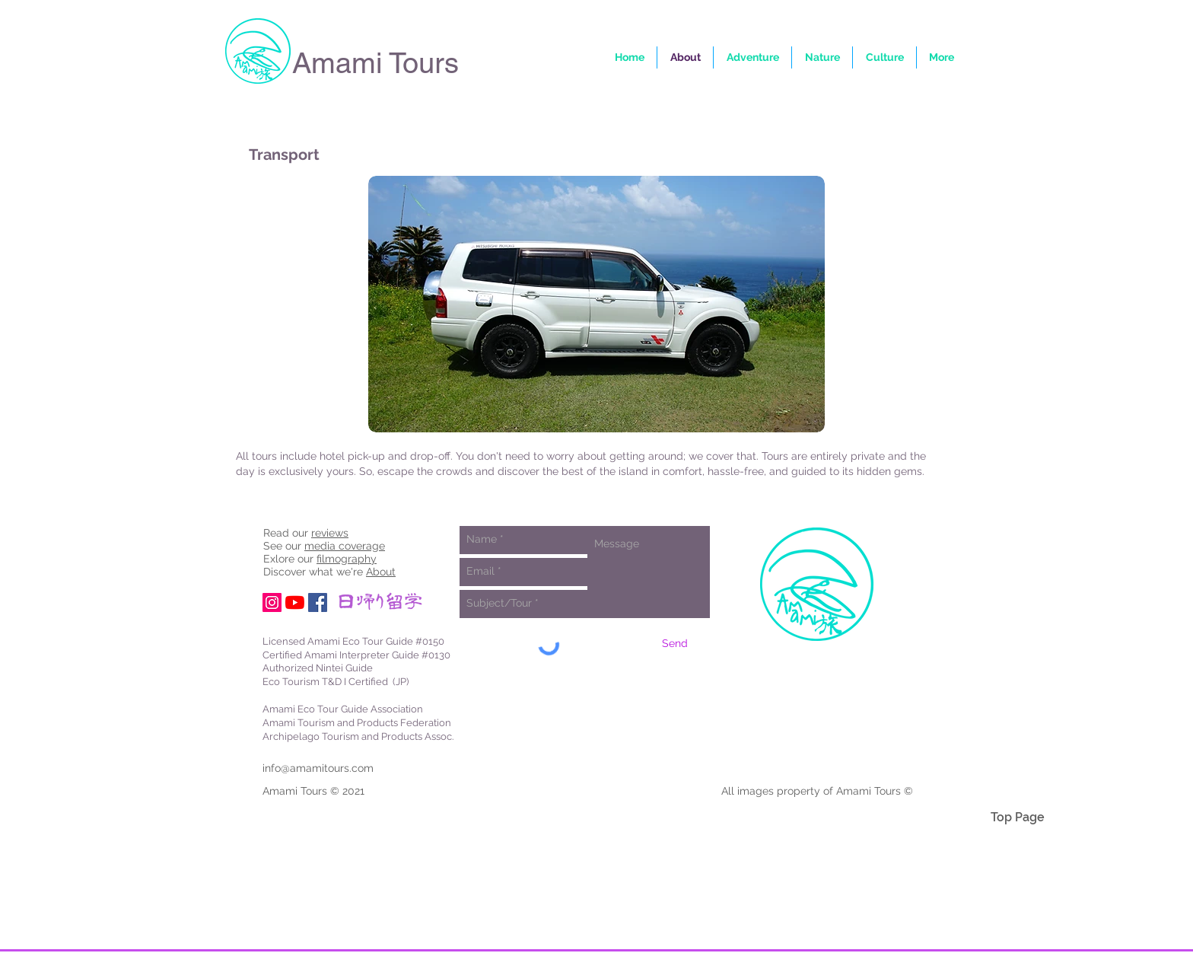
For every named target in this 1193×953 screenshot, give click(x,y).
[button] (941, 57)
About (381, 572)
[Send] (675, 644)
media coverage (344, 546)
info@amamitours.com (318, 768)
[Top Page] (1017, 817)
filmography (347, 559)
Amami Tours (375, 63)
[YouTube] (294, 602)
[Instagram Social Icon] (272, 602)
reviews (329, 533)
